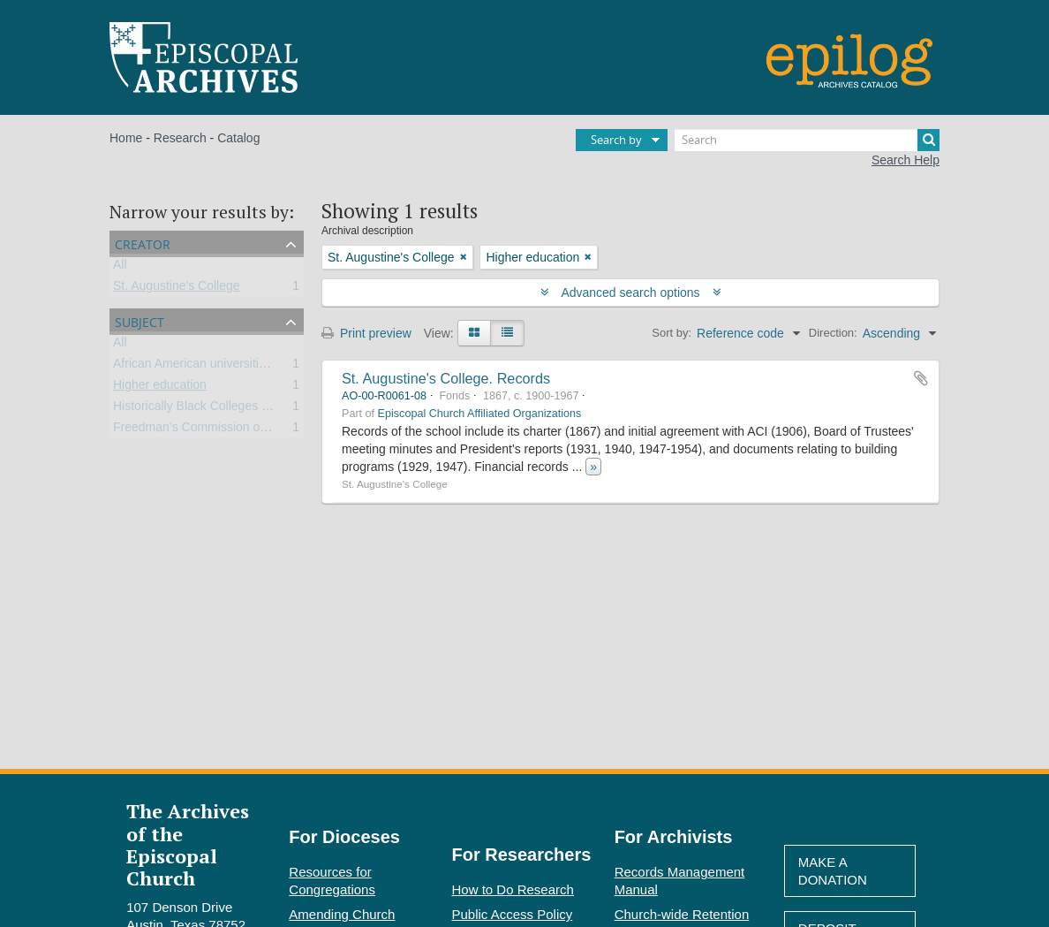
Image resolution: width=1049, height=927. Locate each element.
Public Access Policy (512, 914)
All (120, 268)
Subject (139, 320)
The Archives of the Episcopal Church (187, 844)
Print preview (366, 333)
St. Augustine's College (176, 289)
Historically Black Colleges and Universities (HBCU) (254, 409)
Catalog (238, 138)
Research (180, 138)
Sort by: (671, 332)
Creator (142, 243)
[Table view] (507, 333)
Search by (616, 140)
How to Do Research (513, 889)
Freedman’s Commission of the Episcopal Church (248, 430)
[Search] (807, 140)
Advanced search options (631, 292)
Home (125, 138)
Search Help (906, 160)
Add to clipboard (921, 378)
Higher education (160, 388)
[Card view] (474, 333)
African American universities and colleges (228, 367)
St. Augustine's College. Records (446, 378)
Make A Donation (832, 871)
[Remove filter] (463, 257)
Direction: (833, 332)
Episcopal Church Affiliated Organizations (480, 413)
